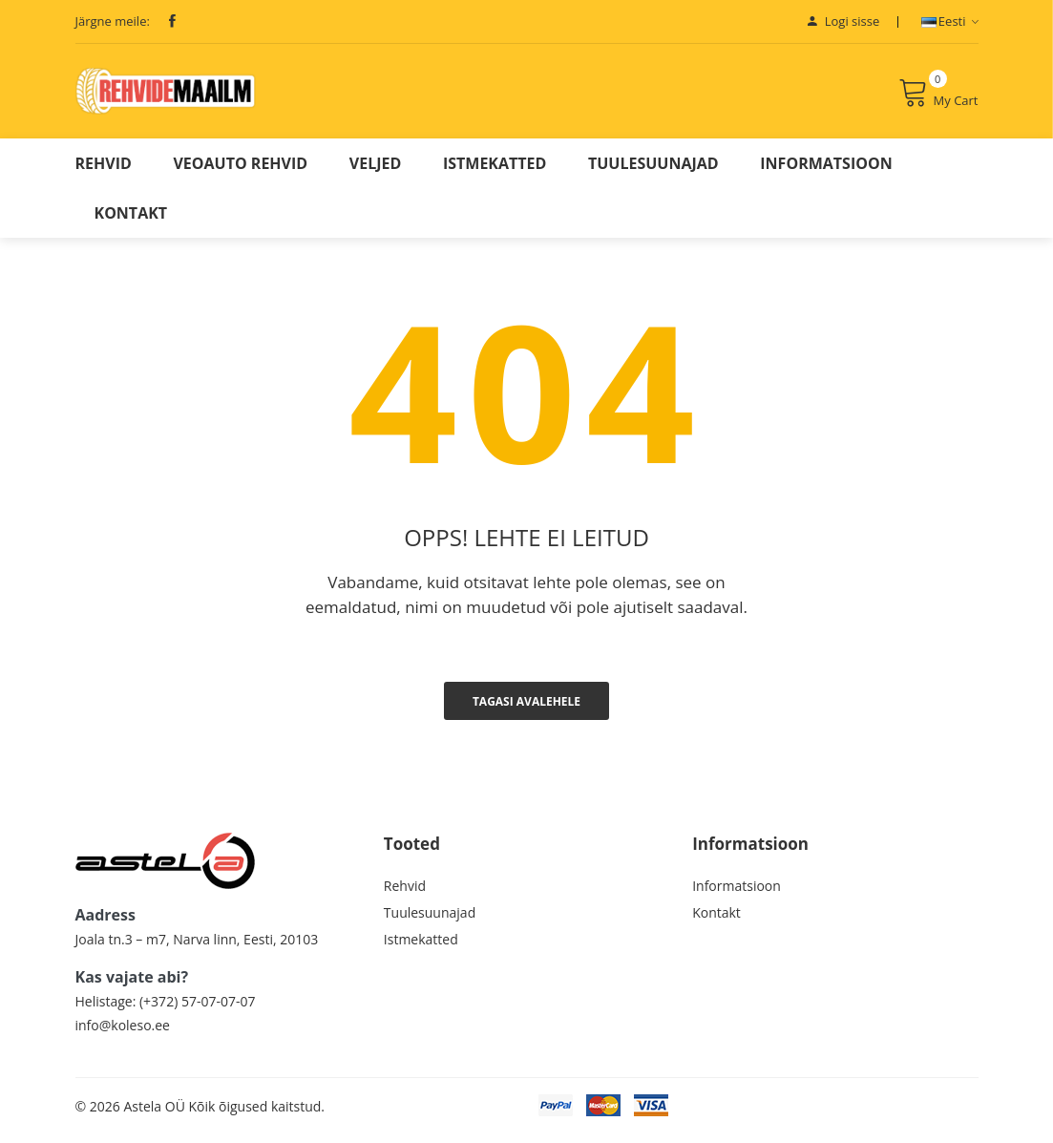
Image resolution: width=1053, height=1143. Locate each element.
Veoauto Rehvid (240, 170)
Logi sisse (843, 21)
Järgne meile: (112, 21)
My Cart (938, 96)
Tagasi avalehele (526, 709)
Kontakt (131, 220)
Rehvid (103, 170)
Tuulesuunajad (653, 170)
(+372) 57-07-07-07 (197, 1009)
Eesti (950, 21)
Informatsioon (826, 170)
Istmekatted (494, 170)
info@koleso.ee (122, 1033)
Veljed (375, 170)
